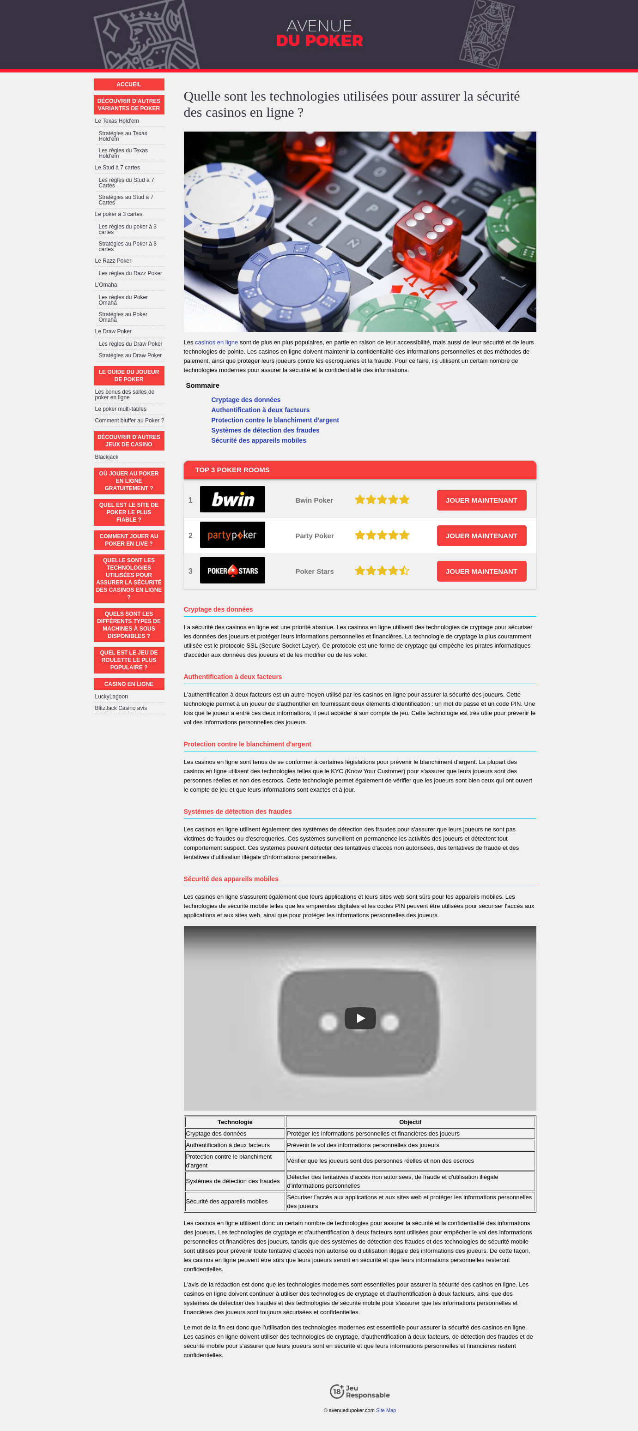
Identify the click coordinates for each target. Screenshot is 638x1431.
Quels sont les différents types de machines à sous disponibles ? (129, 625)
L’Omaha (106, 285)
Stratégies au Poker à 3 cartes (128, 247)
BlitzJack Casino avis (121, 708)
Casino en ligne (129, 684)
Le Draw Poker (113, 331)
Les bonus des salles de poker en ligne (125, 395)
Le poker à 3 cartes (119, 214)
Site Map (386, 1410)
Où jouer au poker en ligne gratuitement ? (129, 481)
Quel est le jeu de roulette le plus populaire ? (129, 660)
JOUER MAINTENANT (481, 500)
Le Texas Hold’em (117, 121)
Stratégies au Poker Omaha (123, 317)
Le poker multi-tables (120, 409)
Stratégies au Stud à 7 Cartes (126, 200)
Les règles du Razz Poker (130, 273)
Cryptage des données (246, 399)
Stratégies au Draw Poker (130, 355)
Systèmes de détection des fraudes (266, 430)
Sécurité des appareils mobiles (259, 440)
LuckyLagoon (111, 696)
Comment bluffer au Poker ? (129, 420)
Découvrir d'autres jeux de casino (128, 441)
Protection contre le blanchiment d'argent (275, 420)
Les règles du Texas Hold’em (123, 153)
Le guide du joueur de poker (129, 376)
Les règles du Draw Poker (131, 344)
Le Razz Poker (113, 261)
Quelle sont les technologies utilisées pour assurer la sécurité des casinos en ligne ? (129, 579)
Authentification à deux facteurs (261, 410)
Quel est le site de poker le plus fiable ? (128, 512)
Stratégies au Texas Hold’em (123, 136)
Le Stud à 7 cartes (117, 167)
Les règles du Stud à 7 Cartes (126, 183)
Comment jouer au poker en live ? (129, 540)
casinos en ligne (216, 342)
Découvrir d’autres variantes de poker (129, 105)
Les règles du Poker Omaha (123, 300)
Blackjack (107, 457)
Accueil (128, 84)
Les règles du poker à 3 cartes (128, 229)
